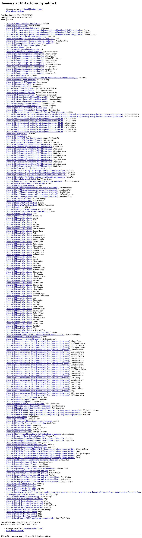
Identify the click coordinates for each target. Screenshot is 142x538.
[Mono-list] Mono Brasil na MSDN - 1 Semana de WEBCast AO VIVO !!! (35, 335)
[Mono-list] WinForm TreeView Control (21, 509)
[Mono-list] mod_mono (15, 207)
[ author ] (34, 9)
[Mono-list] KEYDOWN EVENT (19, 198)
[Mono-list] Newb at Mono (16, 417)
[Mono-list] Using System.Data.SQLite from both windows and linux (33, 477)
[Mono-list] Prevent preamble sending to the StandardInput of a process (33, 434)
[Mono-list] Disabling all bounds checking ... (23, 103)
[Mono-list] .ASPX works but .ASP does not (23, 24)
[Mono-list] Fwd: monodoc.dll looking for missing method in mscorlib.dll (34, 119)
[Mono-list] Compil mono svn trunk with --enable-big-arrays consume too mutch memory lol (42, 78)
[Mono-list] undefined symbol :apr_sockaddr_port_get (27, 471)
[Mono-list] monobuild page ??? (18, 399)
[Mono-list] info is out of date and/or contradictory (25, 183)
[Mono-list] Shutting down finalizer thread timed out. (26, 445)
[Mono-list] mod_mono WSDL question (21, 209)
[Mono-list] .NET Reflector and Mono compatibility (26, 37)
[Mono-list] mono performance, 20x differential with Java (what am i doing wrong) (38, 341)
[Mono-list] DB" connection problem (20, 88)
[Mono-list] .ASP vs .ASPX (17, 26)
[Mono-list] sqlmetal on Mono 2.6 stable (22, 462)
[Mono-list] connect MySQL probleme (21, 80)
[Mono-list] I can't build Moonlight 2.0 (21, 179)
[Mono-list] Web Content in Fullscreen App (23, 497)
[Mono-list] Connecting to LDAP (19, 84)
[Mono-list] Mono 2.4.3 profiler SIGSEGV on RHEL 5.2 (28, 211)
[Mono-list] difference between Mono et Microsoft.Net (27, 97)
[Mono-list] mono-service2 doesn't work (21, 397)
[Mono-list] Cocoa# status (16, 75)
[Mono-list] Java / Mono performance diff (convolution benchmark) (32, 188)
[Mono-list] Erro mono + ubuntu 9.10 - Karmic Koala (27, 108)
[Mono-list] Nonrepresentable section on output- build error (29, 421)
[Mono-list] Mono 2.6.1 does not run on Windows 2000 (27, 332)
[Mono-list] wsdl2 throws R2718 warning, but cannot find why (30, 518)
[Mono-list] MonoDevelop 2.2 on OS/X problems (25, 404)
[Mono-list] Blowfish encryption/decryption (23, 45)
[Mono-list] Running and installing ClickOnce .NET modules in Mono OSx (35, 438)
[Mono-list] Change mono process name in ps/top (25, 54)
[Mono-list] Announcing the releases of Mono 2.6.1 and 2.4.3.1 (30, 39)
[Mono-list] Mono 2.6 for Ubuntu (19, 214)
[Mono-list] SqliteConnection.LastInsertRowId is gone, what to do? (32, 460)
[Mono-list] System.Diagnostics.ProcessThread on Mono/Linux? (31, 468)
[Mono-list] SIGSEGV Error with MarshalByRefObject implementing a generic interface (40, 449)
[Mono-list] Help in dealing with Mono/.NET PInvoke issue (29, 144)
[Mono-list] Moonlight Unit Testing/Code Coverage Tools (28, 406)
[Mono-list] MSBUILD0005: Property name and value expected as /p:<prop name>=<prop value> (44, 410)
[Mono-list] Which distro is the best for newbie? (24, 499)
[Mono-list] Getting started (16, 134)
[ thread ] (26, 9)
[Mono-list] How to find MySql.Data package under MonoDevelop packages (36, 170)
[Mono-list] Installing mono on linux (20, 186)
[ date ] (40, 9)
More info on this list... (15, 11)
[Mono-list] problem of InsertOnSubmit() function (25, 436)
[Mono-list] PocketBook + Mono (19, 425)
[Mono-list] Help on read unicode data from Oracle (26, 168)
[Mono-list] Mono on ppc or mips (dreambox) (24, 337)
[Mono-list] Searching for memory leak (21, 443)
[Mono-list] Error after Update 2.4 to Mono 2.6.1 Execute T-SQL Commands (36, 112)
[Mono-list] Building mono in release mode (23, 49)
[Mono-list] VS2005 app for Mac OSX (21, 484)
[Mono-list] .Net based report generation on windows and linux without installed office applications (44, 30)
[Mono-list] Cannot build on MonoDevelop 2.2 (24, 52)
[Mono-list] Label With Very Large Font (21, 203)
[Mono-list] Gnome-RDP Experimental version (24, 138)
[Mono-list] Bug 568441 (15, 47)
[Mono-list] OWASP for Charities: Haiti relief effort (26, 423)
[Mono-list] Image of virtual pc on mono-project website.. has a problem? (34, 181)
